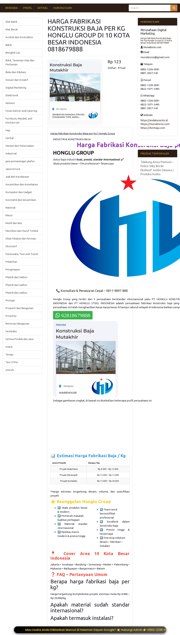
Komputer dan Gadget (18, 192)
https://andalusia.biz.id (154, 120)
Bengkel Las (12, 52)
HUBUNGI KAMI (62, 7)
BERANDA (11, 7)
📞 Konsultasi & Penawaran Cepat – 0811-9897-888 (92, 290)
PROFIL (27, 7)
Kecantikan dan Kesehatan (21, 184)
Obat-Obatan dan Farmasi (20, 238)
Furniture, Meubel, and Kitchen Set (18, 120)
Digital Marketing (15, 87)
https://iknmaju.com (152, 127)
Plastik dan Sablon (16, 277)
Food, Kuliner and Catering (21, 110)
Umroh (9, 369)
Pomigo (10, 300)
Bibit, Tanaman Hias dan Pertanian (19, 62)
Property (10, 315)
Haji (7, 130)
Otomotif (11, 246)
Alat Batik (11, 21)
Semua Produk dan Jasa (19, 339)
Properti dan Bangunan (19, 308)
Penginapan (12, 269)
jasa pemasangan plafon (20, 161)
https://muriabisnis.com (154, 123)
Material (10, 207)
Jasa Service (12, 168)
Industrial (11, 153)
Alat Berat (11, 29)
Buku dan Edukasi (15, 72)
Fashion (10, 103)
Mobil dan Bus (13, 223)
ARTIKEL (42, 7)
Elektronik (11, 95)
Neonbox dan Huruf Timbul (21, 230)
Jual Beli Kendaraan (17, 176)
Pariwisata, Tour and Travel (21, 253)
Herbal (9, 138)
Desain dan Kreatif (16, 79)
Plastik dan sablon (16, 284)
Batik (8, 44)
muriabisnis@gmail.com (154, 57)
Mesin (9, 215)
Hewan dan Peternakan (19, 145)
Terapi (9, 354)
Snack (8, 346)
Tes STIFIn (11, 362)
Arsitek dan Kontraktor (19, 37)
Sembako (11, 331)
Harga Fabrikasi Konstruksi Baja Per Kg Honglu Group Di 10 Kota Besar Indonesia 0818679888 (156, 40)
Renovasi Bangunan (17, 323)
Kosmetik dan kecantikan (20, 199)
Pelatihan (11, 261)
